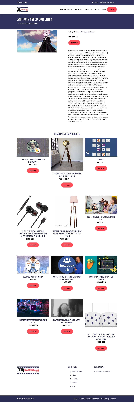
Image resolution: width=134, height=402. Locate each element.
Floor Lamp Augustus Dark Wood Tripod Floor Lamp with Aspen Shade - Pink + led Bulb (67, 233)
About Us (88, 9)
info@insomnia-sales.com (107, 2)
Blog (97, 9)
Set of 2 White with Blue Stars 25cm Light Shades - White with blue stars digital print (101, 336)
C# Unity (101, 159)
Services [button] (78, 9)
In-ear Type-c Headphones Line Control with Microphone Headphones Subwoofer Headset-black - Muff (33, 233)
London (96, 2)
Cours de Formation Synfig (33, 277)
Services (74, 382)
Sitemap (113, 399)
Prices (112, 9)
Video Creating (82, 32)
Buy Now (74, 43)
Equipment (91, 32)
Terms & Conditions (92, 399)
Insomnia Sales (66, 9)
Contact (81, 399)
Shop (104, 9)
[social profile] (26, 2)
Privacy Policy (104, 399)
